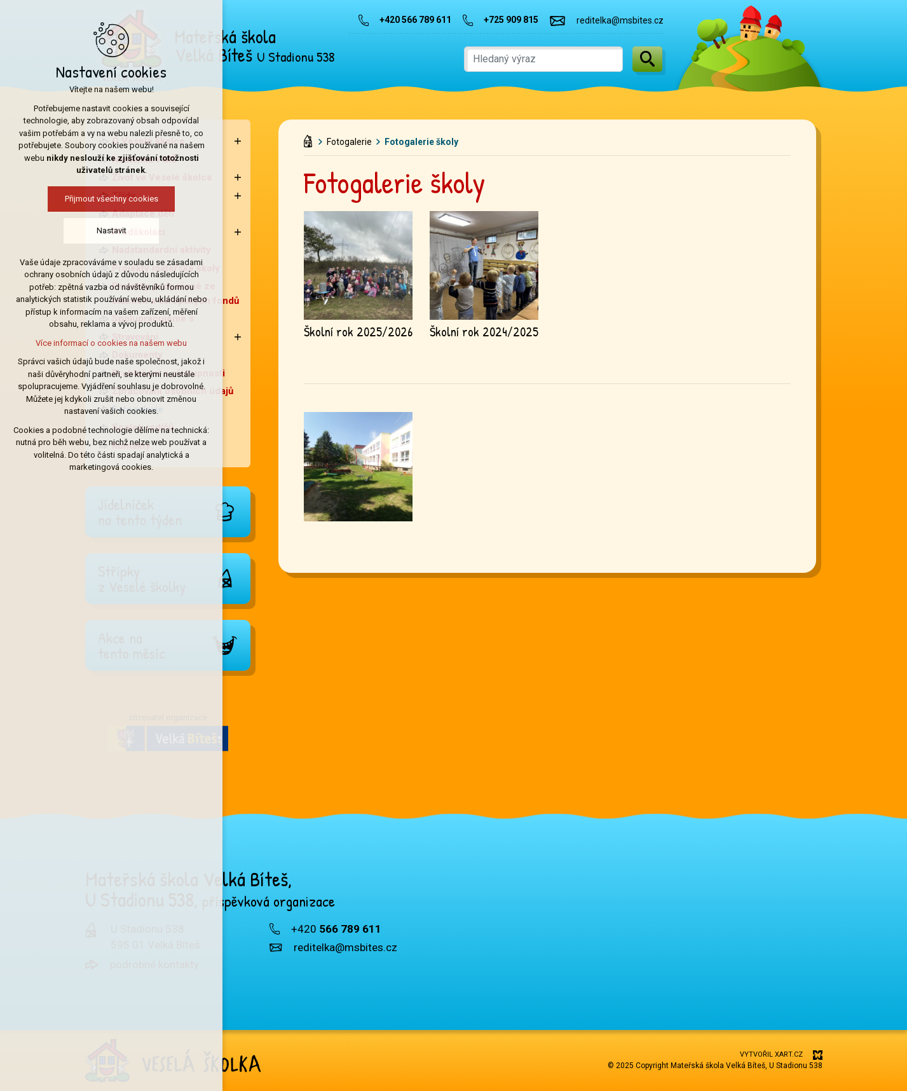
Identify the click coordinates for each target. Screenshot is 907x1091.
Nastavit (75, 230)
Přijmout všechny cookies (74, 198)
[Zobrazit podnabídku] (237, 141)
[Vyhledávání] (647, 59)
